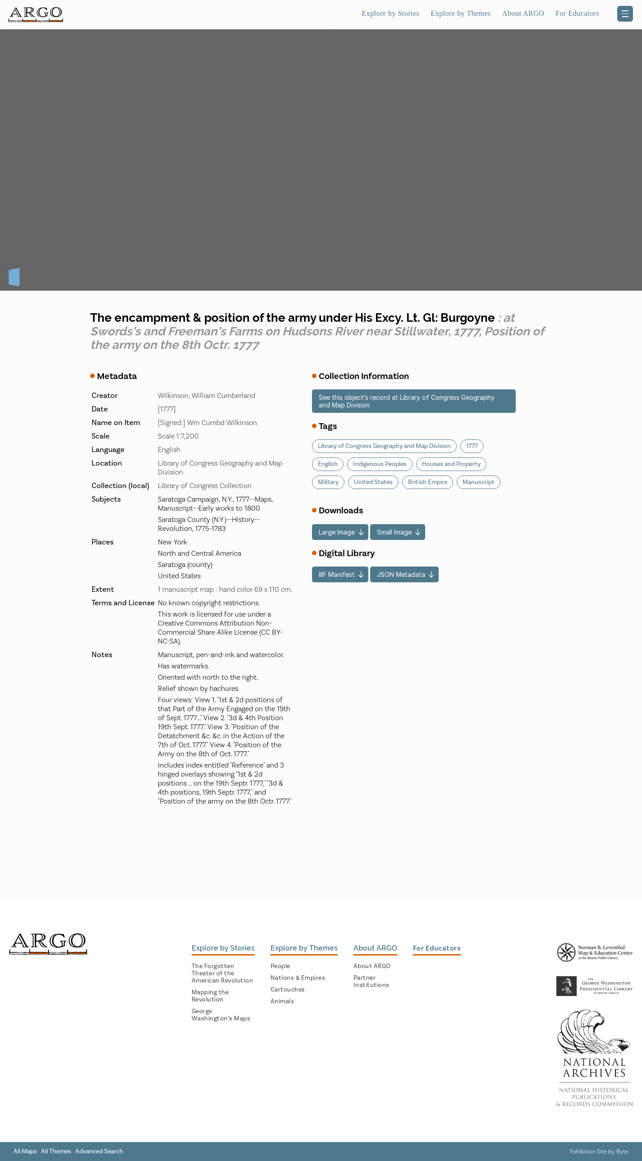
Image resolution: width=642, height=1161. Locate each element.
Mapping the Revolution (210, 996)
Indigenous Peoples (380, 464)
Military (328, 482)
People (280, 966)
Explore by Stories (390, 13)
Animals (282, 1001)
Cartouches (288, 990)
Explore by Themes (461, 13)
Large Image (337, 532)
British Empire (427, 482)
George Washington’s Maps (221, 1015)
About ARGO (523, 13)
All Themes (56, 1151)
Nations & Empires (298, 978)
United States (373, 482)
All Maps (25, 1151)
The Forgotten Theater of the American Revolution (222, 973)
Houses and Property (451, 464)
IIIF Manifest (337, 574)
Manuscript (479, 482)
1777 (472, 446)
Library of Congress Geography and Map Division (384, 446)
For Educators (577, 13)
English (328, 464)
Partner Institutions (371, 981)
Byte (622, 1151)
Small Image (394, 532)
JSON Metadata (401, 574)
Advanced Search (99, 1151)
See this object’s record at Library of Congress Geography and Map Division (407, 401)
